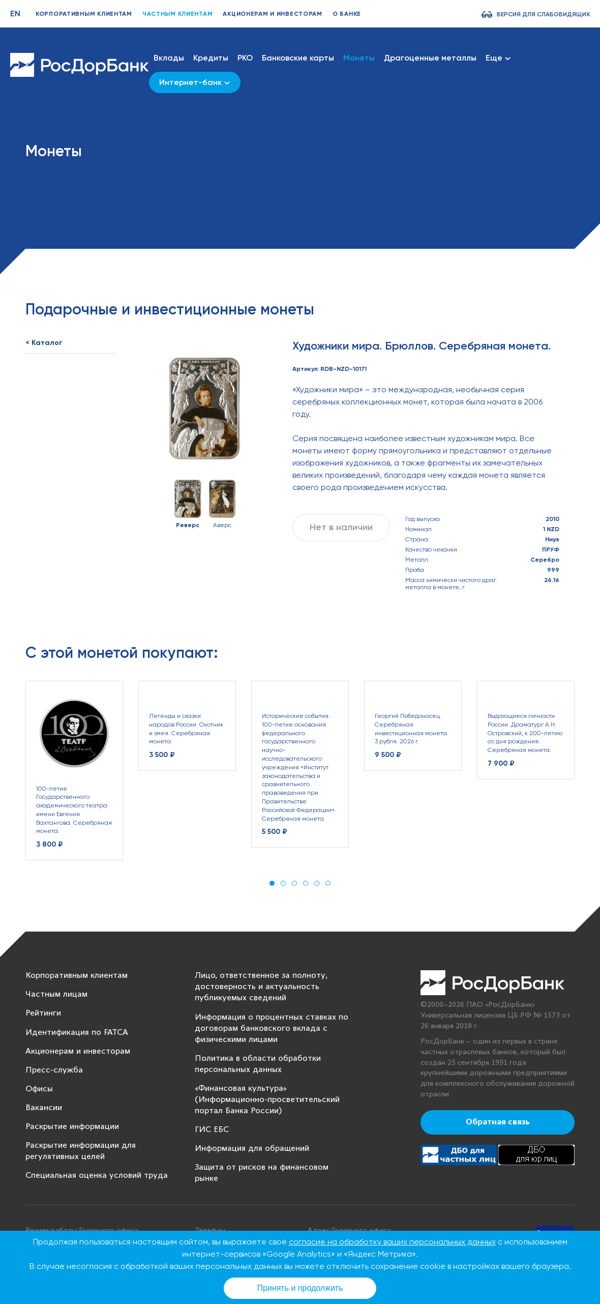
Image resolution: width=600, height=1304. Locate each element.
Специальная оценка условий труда (96, 1175)
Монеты (359, 58)
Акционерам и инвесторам (272, 13)
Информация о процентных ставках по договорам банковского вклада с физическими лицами (271, 1028)
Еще (498, 58)
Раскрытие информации (72, 1126)
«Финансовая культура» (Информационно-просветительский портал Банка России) (267, 1099)
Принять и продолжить (300, 1288)
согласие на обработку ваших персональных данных (392, 1242)
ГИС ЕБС (212, 1129)
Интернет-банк (194, 82)
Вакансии (43, 1108)
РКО (245, 58)
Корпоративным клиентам (84, 13)
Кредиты (210, 58)
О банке (347, 13)
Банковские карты (298, 58)
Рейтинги (43, 1013)
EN (15, 13)
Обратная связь (498, 1122)
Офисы (39, 1089)
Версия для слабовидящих (543, 14)
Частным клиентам (177, 13)
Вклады (169, 58)
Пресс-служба (54, 1070)
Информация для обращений (252, 1148)
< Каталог (44, 342)
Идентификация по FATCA (76, 1032)
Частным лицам (56, 994)
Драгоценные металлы (430, 58)
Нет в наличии (341, 527)
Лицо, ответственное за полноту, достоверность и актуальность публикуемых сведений (261, 986)
